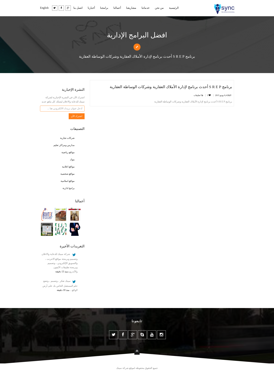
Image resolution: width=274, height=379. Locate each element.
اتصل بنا (77, 7)
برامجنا (104, 7)
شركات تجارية (67, 138)
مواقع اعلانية (68, 166)
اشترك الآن (76, 116)
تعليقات (199, 95)
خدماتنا (146, 7)
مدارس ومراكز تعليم (64, 145)
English (44, 7)
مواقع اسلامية (68, 181)
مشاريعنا (131, 7)
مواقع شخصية (67, 174)
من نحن (159, 7)
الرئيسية (174, 7)
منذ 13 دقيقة (61, 271)
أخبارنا (91, 7)
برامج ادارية (69, 188)
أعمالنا (117, 7)
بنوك (72, 159)
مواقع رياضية (68, 152)
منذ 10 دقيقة (63, 290)
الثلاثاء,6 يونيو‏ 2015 (223, 95)
